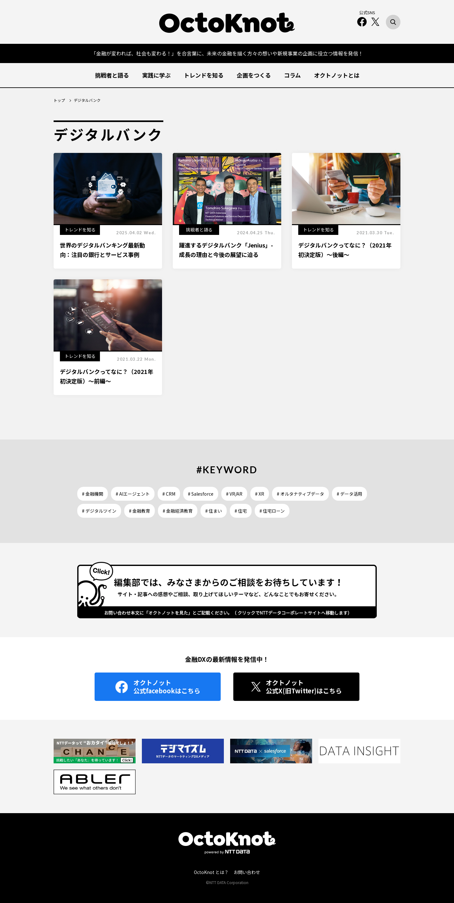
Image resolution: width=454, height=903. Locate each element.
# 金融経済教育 (178, 511)
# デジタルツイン (99, 511)
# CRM (168, 494)
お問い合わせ (247, 872)
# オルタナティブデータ (300, 494)
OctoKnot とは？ (211, 872)
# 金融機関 (92, 494)
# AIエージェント (133, 494)
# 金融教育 (139, 511)
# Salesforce (200, 494)
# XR (259, 494)
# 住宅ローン (272, 511)
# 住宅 (241, 511)
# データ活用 (349, 494)
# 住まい (213, 511)
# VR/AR (234, 494)
